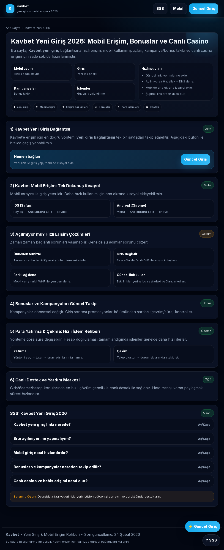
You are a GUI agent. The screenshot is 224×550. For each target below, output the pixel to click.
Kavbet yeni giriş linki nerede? (112, 424)
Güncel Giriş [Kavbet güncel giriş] (203, 8)
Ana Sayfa (13, 28)
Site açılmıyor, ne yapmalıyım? (112, 438)
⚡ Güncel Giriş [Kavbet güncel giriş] (202, 526)
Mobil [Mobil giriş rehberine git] (178, 8)
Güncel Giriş (195, 159)
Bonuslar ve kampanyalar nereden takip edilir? (112, 467)
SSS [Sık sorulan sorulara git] (160, 8)
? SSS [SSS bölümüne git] (211, 540)
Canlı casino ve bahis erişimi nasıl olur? (112, 481)
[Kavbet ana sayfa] (32, 9)
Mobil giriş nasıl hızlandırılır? (112, 452)
